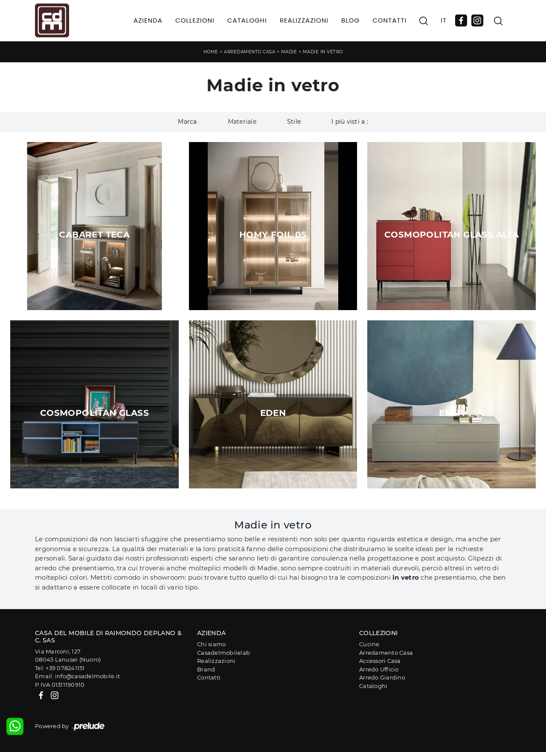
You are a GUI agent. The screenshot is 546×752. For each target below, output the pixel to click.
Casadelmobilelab (223, 652)
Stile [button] (294, 121)
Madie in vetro (323, 52)
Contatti (389, 20)
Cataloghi (247, 20)
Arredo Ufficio (379, 669)
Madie (289, 52)
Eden (273, 413)
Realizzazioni (304, 20)
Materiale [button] (242, 121)
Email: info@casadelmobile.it (77, 676)
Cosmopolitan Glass (94, 413)
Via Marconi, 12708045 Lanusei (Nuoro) (68, 655)
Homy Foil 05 (273, 234)
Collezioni (195, 20)
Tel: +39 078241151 (60, 668)
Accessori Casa (380, 660)
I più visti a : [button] (349, 121)
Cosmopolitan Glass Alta (451, 234)
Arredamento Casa (249, 52)
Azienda (148, 20)
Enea (451, 413)
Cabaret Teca (94, 234)
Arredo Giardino (382, 677)
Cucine (369, 644)
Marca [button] (187, 121)
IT (444, 20)
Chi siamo (211, 644)
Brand (206, 669)
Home (210, 52)
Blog (350, 20)
